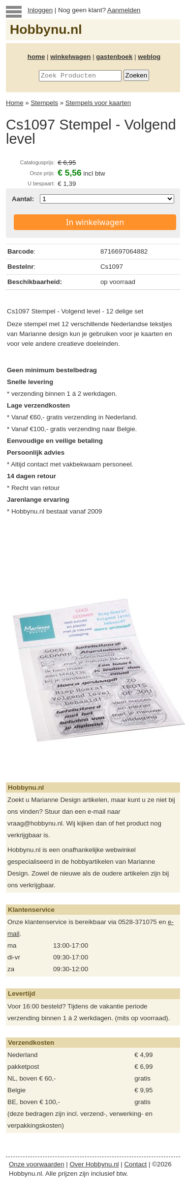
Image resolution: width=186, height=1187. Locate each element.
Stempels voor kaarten (98, 102)
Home (15, 102)
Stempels (44, 102)
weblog (149, 56)
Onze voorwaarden (36, 1164)
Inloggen (40, 10)
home (36, 56)
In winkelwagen (95, 222)
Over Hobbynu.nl (94, 1164)
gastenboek (114, 56)
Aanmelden (123, 10)
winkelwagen (70, 56)
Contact (135, 1164)
